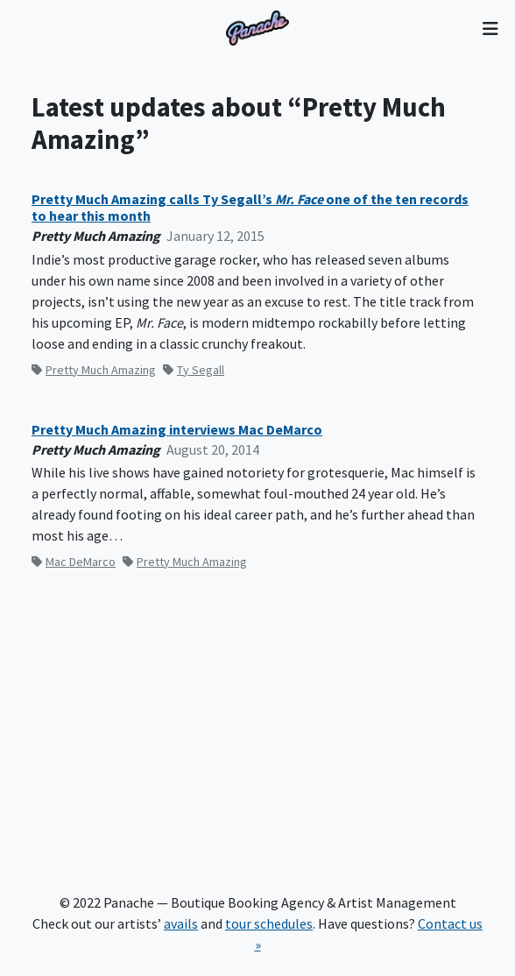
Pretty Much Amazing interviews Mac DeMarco (177, 429)
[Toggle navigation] (490, 28)
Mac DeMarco (74, 561)
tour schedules (269, 923)
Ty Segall (193, 370)
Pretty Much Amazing (94, 370)
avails (181, 923)
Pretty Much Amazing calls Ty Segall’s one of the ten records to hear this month (250, 207)
